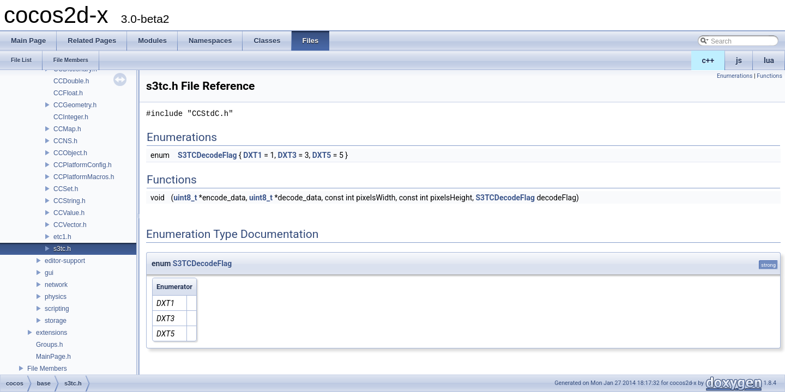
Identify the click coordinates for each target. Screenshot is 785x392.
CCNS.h (65, 141)
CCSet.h (65, 189)
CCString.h (69, 201)
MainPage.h (53, 356)
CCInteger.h (70, 117)
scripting (57, 309)
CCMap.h (67, 129)
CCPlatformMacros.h (83, 177)
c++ (708, 60)
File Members (47, 368)
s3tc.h (62, 249)
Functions (769, 75)
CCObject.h (70, 153)
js (739, 60)
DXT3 (287, 155)
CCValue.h (68, 213)
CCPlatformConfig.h (82, 165)
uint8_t (185, 197)
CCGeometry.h (74, 105)
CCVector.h (70, 225)
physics (56, 297)
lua (769, 60)
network (56, 285)
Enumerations (735, 75)
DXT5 (321, 155)
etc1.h (62, 237)
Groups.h (49, 344)
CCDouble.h (71, 81)
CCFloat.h (68, 93)
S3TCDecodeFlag (207, 155)
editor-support (65, 261)
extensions (51, 332)
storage (56, 320)
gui (49, 273)
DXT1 (252, 155)
